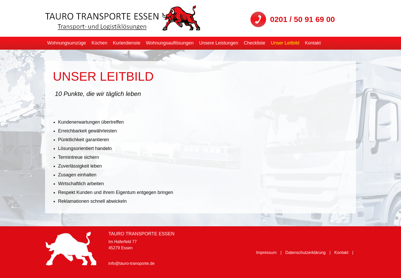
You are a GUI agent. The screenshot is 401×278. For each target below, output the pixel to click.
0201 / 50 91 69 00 (302, 19)
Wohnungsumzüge (66, 43)
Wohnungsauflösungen (170, 43)
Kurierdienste (126, 43)
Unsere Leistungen (218, 43)
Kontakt (313, 43)
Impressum (266, 252)
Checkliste (254, 43)
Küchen (99, 43)
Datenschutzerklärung (305, 252)
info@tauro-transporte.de (131, 263)
